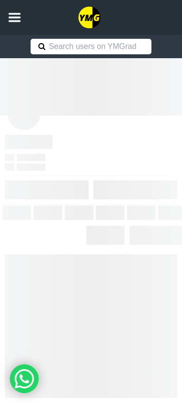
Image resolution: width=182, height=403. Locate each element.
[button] (14, 17)
